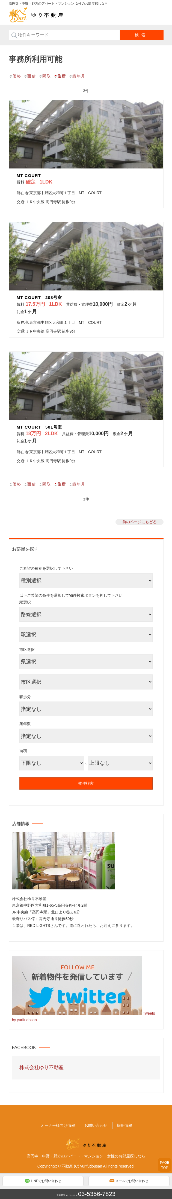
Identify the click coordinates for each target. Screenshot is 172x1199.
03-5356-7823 (96, 1194)
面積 (29, 76)
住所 (60, 76)
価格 (15, 76)
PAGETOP (165, 1165)
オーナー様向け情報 (58, 1125)
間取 (44, 76)
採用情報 (124, 1125)
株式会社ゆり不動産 (41, 1067)
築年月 (77, 76)
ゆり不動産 (63, 1166)
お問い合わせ (95, 1125)
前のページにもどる (139, 522)
